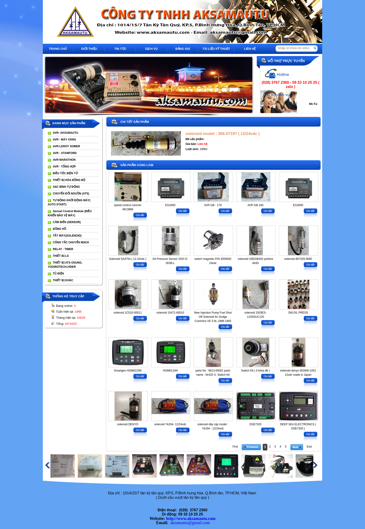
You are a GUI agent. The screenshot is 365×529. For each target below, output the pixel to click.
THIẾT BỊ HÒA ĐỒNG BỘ (69, 180)
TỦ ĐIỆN (58, 273)
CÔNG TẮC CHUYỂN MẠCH (71, 242)
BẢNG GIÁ (182, 48)
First (235, 446)
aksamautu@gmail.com (190, 522)
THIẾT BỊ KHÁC (63, 280)
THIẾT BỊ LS (61, 256)
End (309, 446)
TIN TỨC (120, 48)
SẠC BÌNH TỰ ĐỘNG (66, 186)
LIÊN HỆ (250, 48)
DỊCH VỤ (151, 48)
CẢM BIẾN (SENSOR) (67, 222)
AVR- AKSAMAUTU (65, 132)
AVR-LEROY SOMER (66, 146)
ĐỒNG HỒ (59, 229)
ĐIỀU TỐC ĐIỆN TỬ (65, 173)
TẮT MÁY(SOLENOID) (67, 235)
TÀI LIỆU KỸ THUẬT (216, 48)
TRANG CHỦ (58, 48)
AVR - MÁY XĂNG (64, 139)
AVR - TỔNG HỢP (64, 166)
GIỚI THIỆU (89, 48)
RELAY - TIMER (63, 249)
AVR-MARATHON (64, 159)
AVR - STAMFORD (65, 153)
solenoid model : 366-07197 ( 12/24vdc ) (223, 133)
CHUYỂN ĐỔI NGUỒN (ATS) (71, 193)
